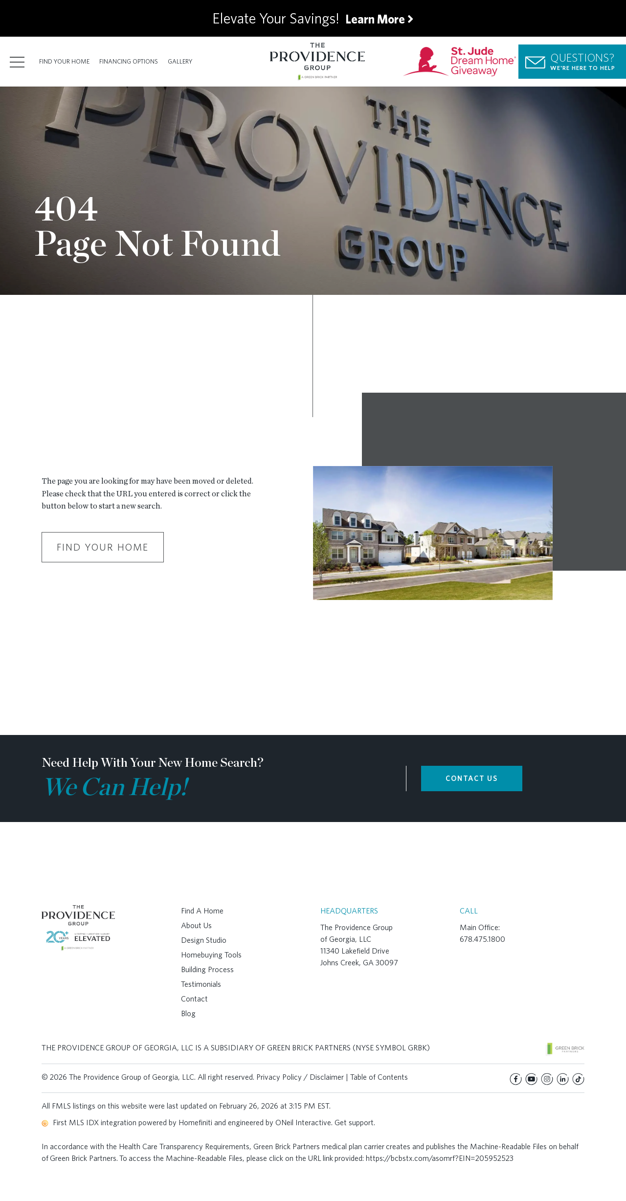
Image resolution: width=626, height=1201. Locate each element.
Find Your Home (64, 61)
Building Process (207, 969)
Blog (188, 1013)
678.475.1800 (482, 939)
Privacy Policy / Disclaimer (300, 1077)
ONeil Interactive (303, 1122)
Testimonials (201, 984)
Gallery (180, 61)
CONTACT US (472, 778)
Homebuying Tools (211, 954)
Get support (354, 1122)
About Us (196, 925)
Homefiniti (195, 1122)
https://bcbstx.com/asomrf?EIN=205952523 (440, 1158)
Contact (194, 998)
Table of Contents (379, 1077)
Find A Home (202, 910)
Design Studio (203, 940)
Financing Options (128, 61)
